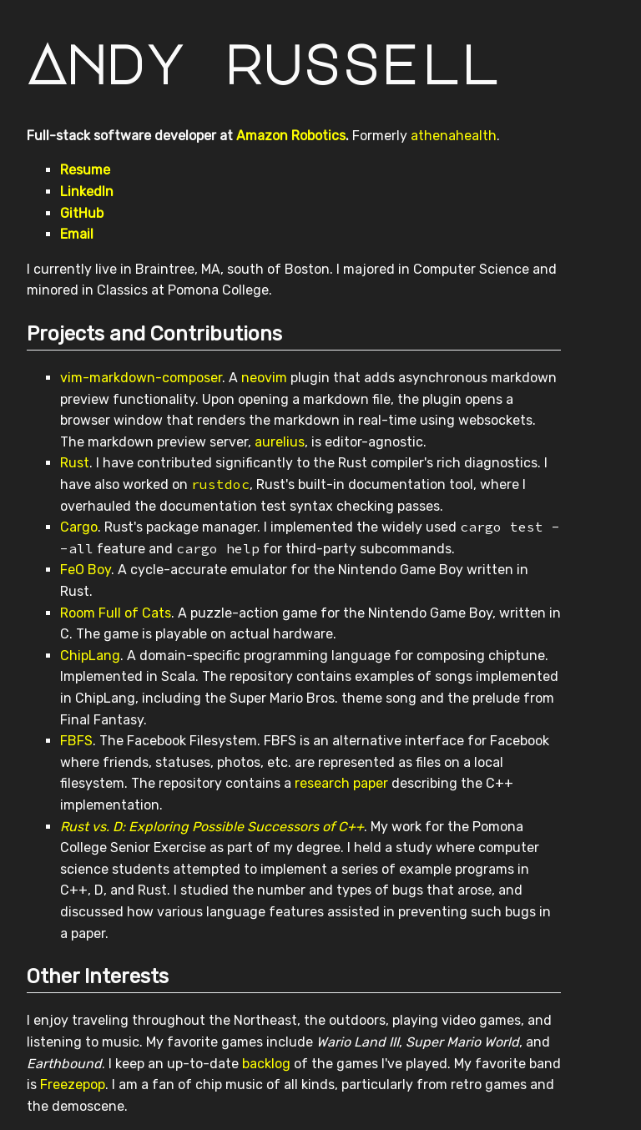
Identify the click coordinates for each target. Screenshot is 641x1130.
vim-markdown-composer (141, 378)
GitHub (81, 213)
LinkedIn (87, 191)
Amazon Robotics (291, 136)
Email (76, 234)
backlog (266, 1064)
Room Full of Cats (115, 613)
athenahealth (454, 136)
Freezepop (72, 1084)
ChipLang (90, 655)
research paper (341, 783)
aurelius (280, 442)
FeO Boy (85, 570)
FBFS (76, 741)
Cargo (79, 527)
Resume (85, 170)
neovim (264, 378)
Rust (74, 463)
